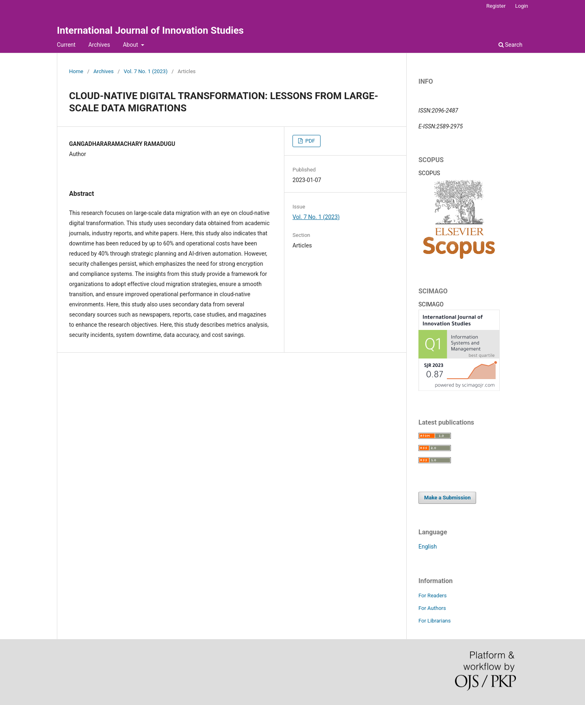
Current (66, 44)
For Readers (432, 595)
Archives (99, 44)
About (131, 44)
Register (496, 6)
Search (510, 44)
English (427, 546)
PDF (309, 141)
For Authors (432, 608)
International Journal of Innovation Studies (150, 30)
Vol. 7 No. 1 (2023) (146, 71)
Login (521, 6)
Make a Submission (447, 498)
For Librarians (434, 621)
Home (76, 71)
